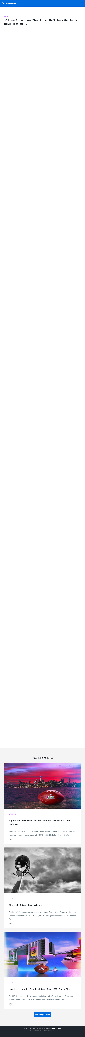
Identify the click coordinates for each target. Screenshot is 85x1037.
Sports (12, 814)
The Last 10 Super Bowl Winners (25, 905)
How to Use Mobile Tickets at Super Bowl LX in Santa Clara (40, 989)
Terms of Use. (56, 1028)
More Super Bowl (42, 1014)
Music (7, 16)
